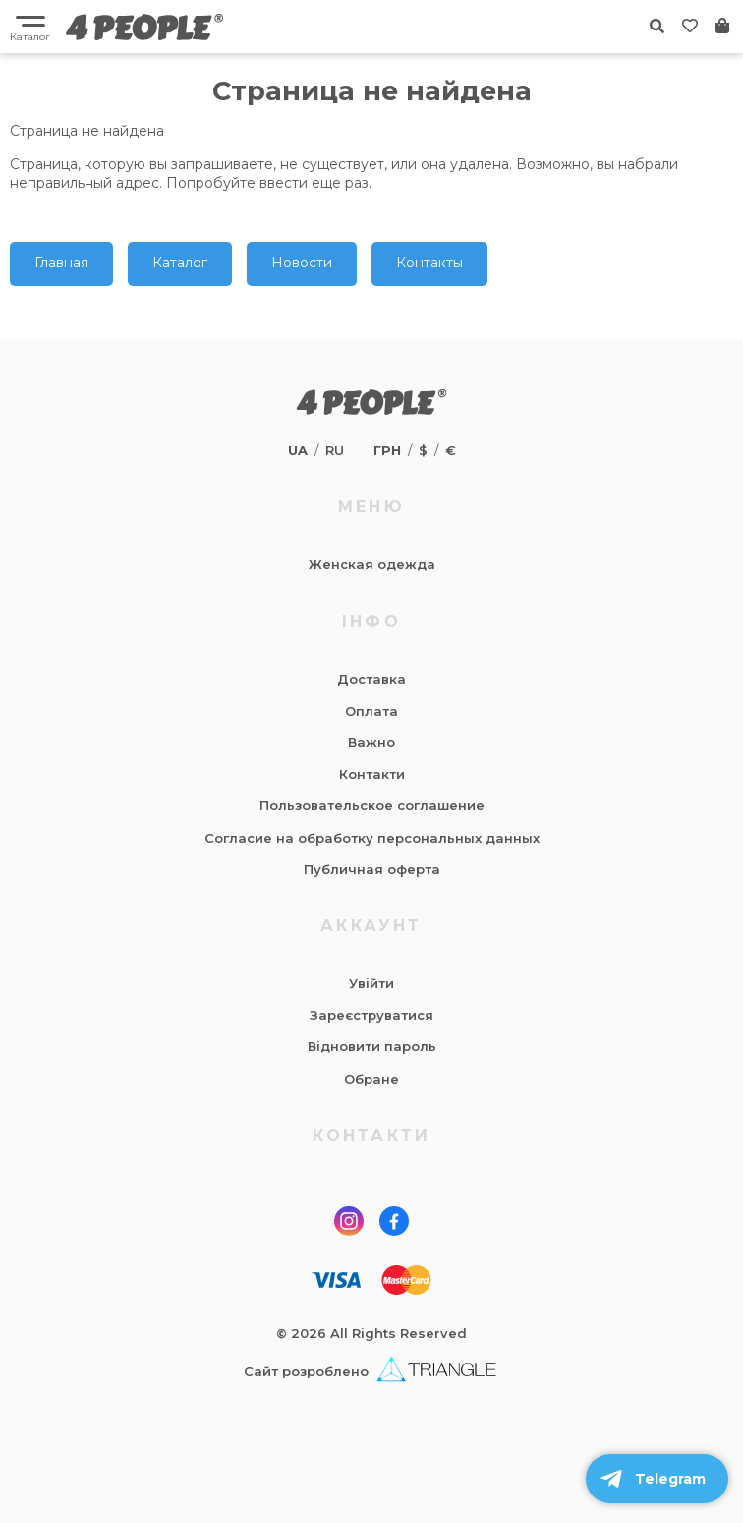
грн (387, 450)
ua (298, 450)
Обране (371, 1078)
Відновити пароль (372, 1046)
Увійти (371, 983)
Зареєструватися (371, 1015)
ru (334, 450)
